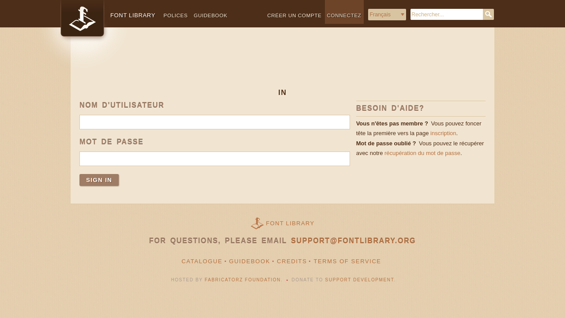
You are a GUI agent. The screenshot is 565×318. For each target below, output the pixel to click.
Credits (292, 261)
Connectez (344, 15)
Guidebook (210, 15)
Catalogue (201, 261)
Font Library (290, 223)
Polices (176, 15)
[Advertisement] (282, 65)
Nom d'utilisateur (121, 105)
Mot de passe (111, 142)
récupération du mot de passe (422, 153)
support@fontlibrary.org (353, 241)
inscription (443, 133)
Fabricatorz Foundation (243, 279)
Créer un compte (294, 15)
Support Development (359, 279)
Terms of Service (347, 261)
